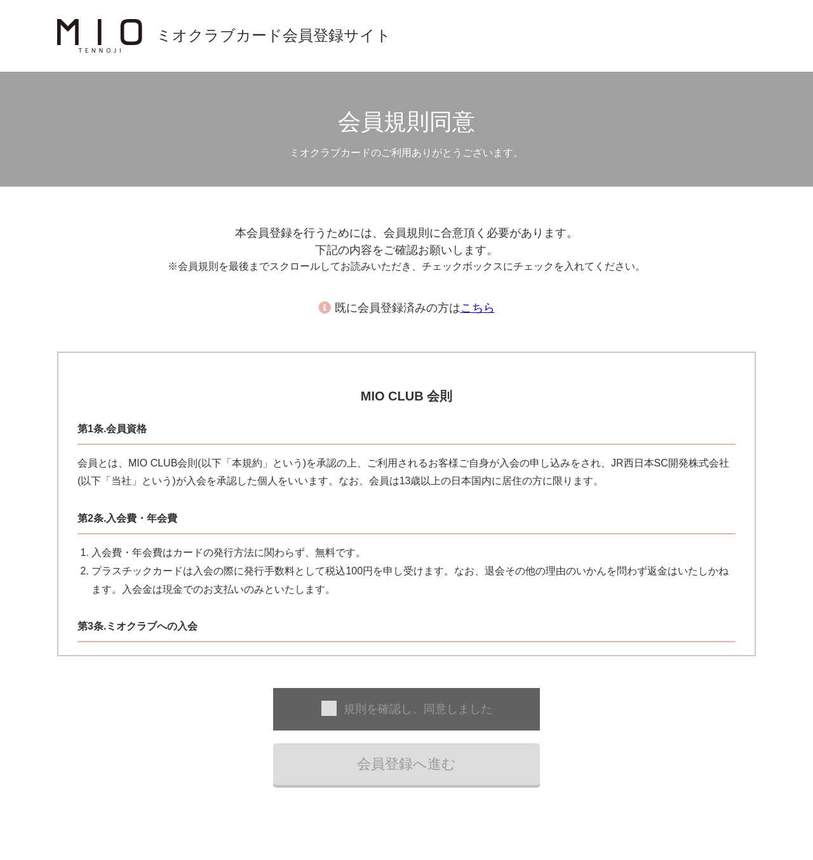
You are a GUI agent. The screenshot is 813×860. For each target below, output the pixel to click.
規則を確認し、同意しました (418, 709)
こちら (477, 307)
